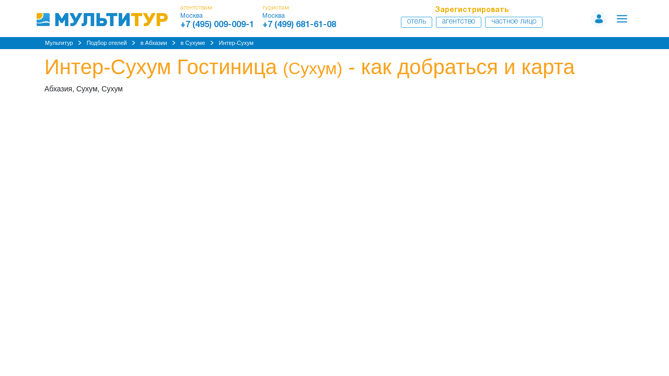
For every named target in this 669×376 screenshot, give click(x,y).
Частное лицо (513, 21)
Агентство (458, 21)
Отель (416, 21)
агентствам (196, 7)
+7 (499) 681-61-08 (299, 25)
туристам (275, 7)
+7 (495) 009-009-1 (217, 25)
